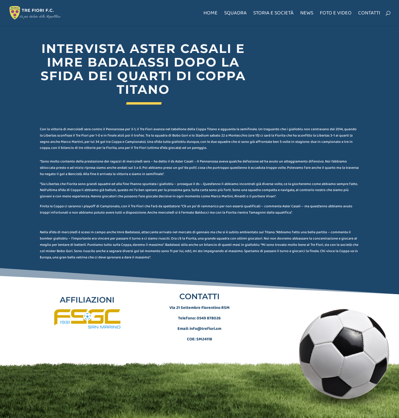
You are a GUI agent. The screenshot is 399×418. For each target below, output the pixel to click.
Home (210, 14)
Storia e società (273, 14)
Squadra (235, 14)
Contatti (369, 14)
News (306, 14)
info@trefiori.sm (205, 323)
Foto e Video (336, 14)
